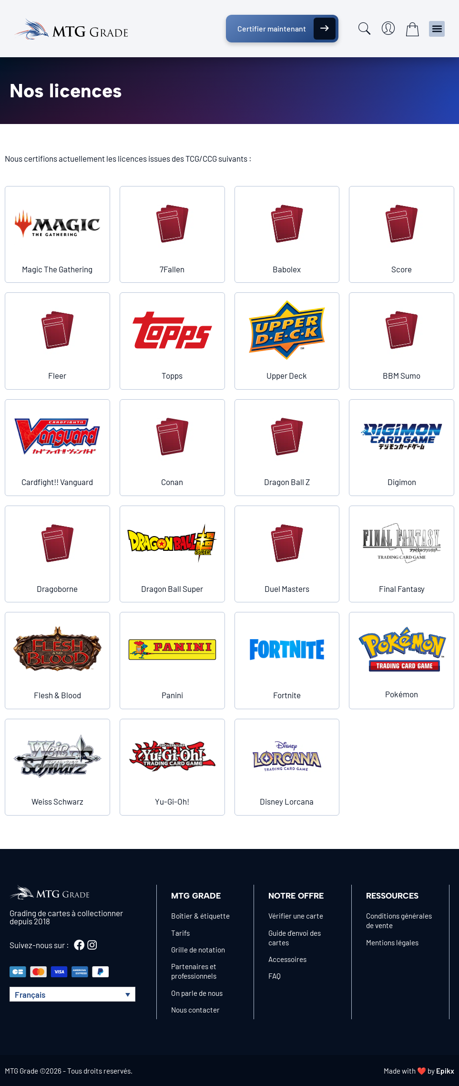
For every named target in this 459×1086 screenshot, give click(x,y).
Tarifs (180, 933)
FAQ (274, 976)
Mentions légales (392, 942)
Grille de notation (198, 949)
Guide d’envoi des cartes (294, 938)
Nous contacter (195, 1009)
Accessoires (287, 959)
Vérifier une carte (295, 915)
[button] (437, 29)
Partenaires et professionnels (193, 971)
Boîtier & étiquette (200, 915)
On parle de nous (197, 993)
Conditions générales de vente (399, 920)
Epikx (445, 1070)
